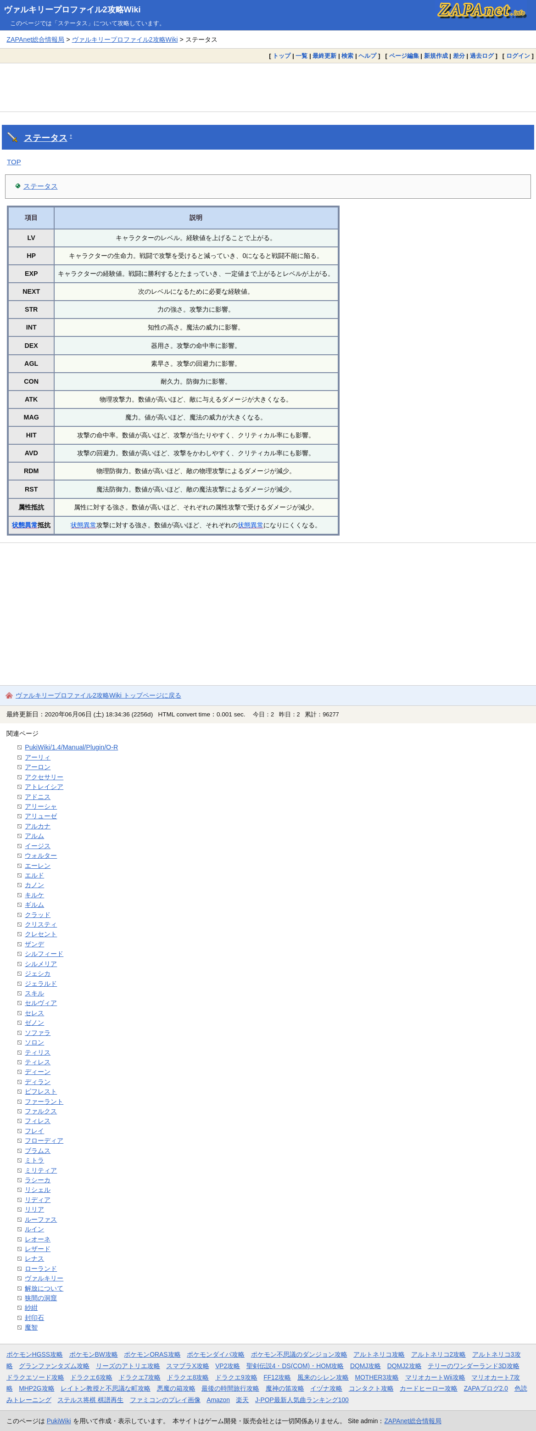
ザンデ (34, 944)
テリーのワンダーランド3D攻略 (473, 1366)
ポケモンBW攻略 (93, 1354)
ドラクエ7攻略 (140, 1377)
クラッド (37, 914)
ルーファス (41, 1219)
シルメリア (41, 963)
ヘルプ (367, 55)
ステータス (45, 138)
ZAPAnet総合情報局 (35, 39)
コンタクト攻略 (371, 1388)
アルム (34, 835)
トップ (281, 55)
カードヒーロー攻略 (429, 1388)
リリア (34, 1209)
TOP (14, 162)
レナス (34, 1258)
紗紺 (31, 1307)
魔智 (31, 1327)
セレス (34, 1013)
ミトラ (34, 1160)
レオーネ (37, 1239)
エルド (34, 875)
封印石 (34, 1317)
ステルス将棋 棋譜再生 (90, 1399)
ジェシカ (37, 973)
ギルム (34, 904)
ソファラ (37, 1032)
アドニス (37, 796)
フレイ (34, 1131)
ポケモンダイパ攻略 (216, 1354)
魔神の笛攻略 (285, 1388)
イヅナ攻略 (326, 1388)
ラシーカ (37, 1180)
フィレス (37, 1120)
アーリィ (37, 757)
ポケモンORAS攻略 (152, 1354)
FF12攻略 (277, 1377)
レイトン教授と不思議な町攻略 (106, 1388)
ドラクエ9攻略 (236, 1377)
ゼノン (34, 1022)
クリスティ (41, 924)
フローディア (44, 1140)
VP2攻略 (227, 1366)
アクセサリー (44, 777)
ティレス (37, 1062)
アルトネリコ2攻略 (438, 1354)
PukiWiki (59, 1421)
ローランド (41, 1268)
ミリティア (41, 1170)
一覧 (301, 55)
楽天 (242, 1399)
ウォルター (41, 855)
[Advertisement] (268, 87)
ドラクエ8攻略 (188, 1377)
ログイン (518, 55)
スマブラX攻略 (187, 1366)
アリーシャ (41, 806)
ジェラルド (41, 983)
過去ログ (482, 55)
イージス (37, 846)
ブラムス (37, 1150)
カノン (34, 885)
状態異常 (25, 525)
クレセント (41, 934)
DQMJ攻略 (365, 1366)
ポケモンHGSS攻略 (34, 1354)
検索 (347, 55)
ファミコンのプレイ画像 (165, 1399)
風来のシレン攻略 (323, 1377)
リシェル (37, 1189)
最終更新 (324, 55)
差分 (459, 55)
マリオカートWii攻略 (435, 1377)
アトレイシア (44, 786)
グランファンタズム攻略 (54, 1366)
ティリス (37, 1052)
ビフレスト (41, 1091)
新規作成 (436, 55)
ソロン (34, 1042)
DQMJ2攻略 (404, 1366)
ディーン (37, 1071)
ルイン (34, 1229)
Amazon (218, 1399)
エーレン (37, 865)
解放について (44, 1288)
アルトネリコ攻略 (379, 1354)
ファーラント (44, 1101)
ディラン (37, 1081)
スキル (34, 993)
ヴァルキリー (44, 1278)
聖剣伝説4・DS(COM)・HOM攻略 (295, 1366)
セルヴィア (41, 1002)
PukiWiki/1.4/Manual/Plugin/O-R (71, 747)
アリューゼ (41, 816)
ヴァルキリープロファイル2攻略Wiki (72, 9)
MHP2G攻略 (36, 1388)
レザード (37, 1248)
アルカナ (37, 826)
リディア (37, 1199)
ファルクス (41, 1111)
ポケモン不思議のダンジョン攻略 (299, 1354)
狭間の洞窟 (41, 1298)
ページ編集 (404, 55)
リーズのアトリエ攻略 (128, 1366)
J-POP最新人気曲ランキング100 (302, 1399)
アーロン (37, 767)
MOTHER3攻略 (377, 1377)
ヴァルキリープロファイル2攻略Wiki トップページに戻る (98, 695)
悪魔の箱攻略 (176, 1388)
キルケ (34, 895)
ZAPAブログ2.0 (486, 1388)
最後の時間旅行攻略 (230, 1388)
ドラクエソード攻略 (35, 1377)
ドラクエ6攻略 (91, 1377)
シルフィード (44, 953)
